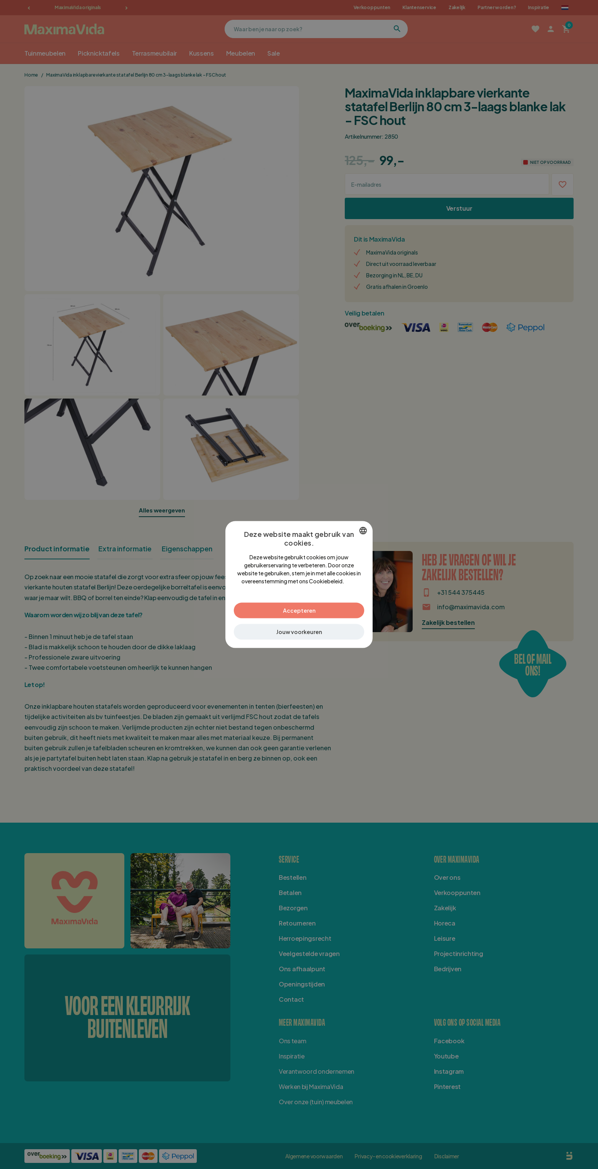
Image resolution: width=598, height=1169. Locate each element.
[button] (299, 631)
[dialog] (299, 584)
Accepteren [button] (299, 610)
